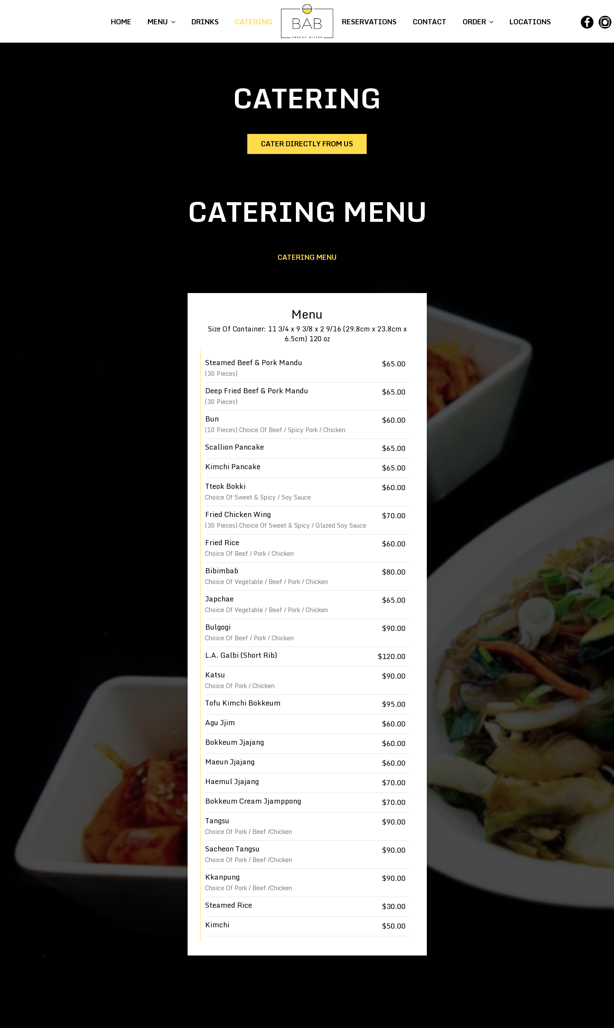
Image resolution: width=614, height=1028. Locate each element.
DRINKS (205, 21)
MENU (161, 21)
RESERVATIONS (370, 21)
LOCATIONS (529, 21)
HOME (122, 21)
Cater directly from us (307, 143)
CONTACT (429, 21)
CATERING (253, 21)
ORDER (477, 21)
